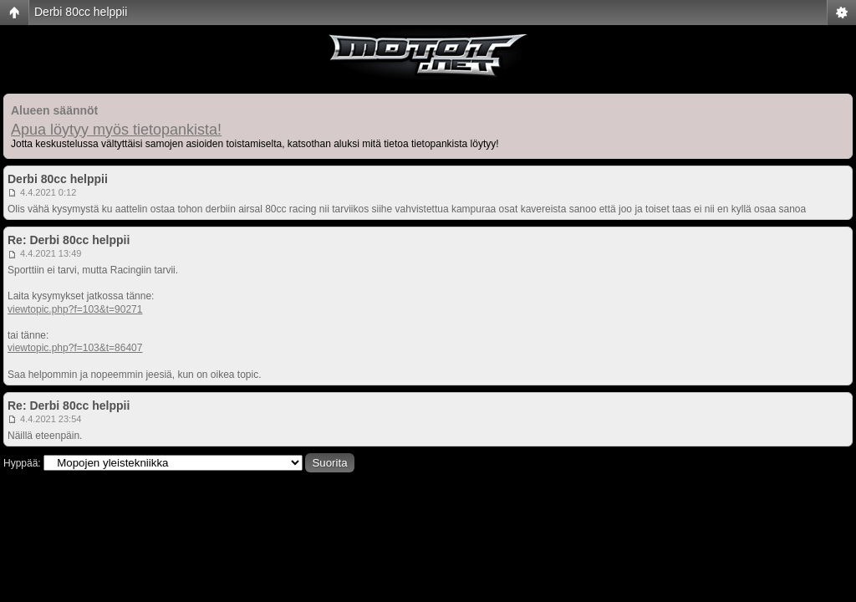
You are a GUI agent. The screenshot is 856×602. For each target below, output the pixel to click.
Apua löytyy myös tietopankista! (116, 129)
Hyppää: (22, 463)
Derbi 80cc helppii (80, 11)
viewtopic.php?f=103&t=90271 (75, 309)
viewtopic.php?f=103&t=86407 (75, 348)
